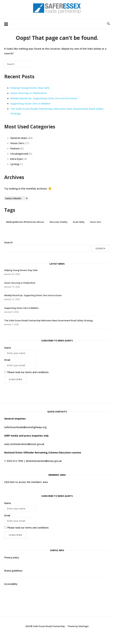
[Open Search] (108, 23)
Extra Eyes (16, 158)
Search (8, 242)
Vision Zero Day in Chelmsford (28, 93)
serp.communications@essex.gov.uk (24, 444)
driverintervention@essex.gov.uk (44, 461)
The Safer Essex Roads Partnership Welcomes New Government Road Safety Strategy (48, 320)
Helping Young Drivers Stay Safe (29, 87)
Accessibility (10, 584)
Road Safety (78, 222)
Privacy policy (11, 557)
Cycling (14, 164)
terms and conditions (37, 372)
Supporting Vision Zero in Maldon (30, 103)
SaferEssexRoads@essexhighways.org (25, 427)
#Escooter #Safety (58, 222)
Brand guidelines (13, 570)
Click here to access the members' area (26, 482)
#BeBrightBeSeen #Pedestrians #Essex (25, 222)
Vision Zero (17, 143)
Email (7, 359)
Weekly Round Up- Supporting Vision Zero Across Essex (43, 98)
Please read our (26, 372)
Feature (15, 148)
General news (18, 138)
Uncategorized (19, 153)
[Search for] (20, 64)
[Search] (28, 65)
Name (7, 347)
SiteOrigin (83, 626)
